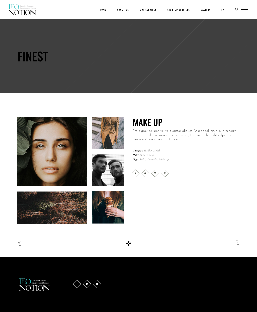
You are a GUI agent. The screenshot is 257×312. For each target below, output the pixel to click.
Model (156, 150)
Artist (142, 159)
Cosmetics (152, 159)
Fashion (148, 150)
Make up (164, 159)
